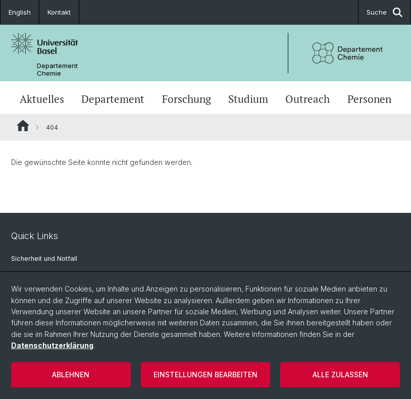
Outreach (307, 99)
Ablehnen (70, 374)
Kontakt (59, 12)
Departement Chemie (57, 69)
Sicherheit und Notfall (44, 258)
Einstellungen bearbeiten (205, 374)
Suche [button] (384, 12)
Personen (369, 99)
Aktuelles (42, 99)
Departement (112, 99)
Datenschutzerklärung (52, 345)
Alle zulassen (340, 374)
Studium (248, 99)
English (20, 12)
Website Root (23, 125)
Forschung (186, 99)
